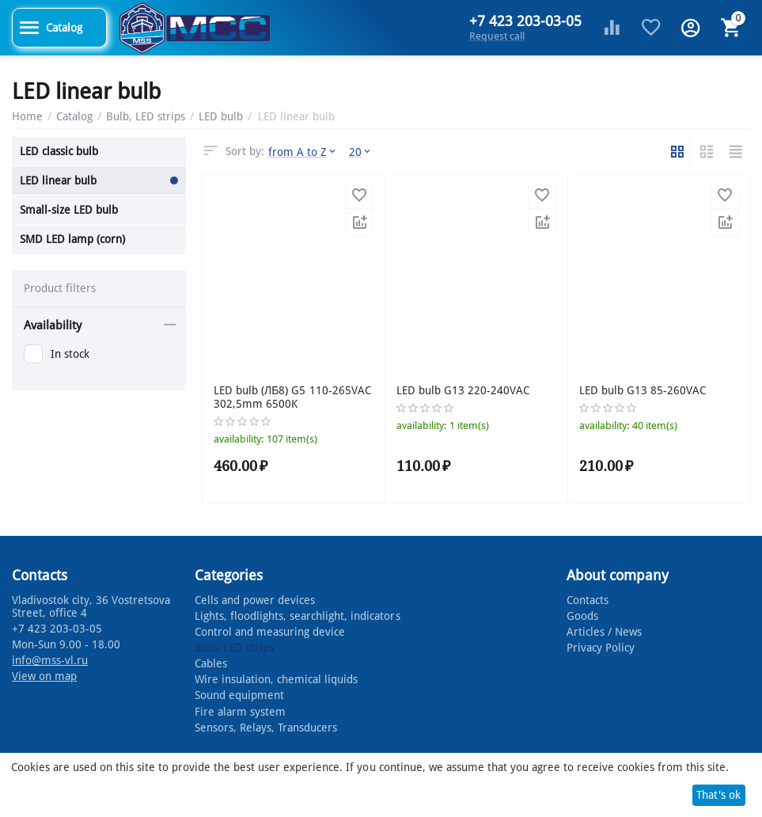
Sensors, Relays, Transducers (266, 727)
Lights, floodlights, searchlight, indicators (297, 616)
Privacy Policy (601, 647)
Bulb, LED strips (234, 647)
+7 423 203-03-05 (525, 21)
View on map (44, 676)
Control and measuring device (270, 631)
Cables (211, 663)
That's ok (718, 794)
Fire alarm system (240, 711)
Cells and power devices (255, 600)
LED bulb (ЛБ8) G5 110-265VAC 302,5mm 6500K (292, 397)
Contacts (587, 600)
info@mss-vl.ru (50, 660)
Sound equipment (239, 695)
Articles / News (604, 631)
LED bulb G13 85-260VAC (642, 390)
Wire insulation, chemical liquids (276, 679)
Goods (582, 616)
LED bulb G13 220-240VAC (462, 390)
